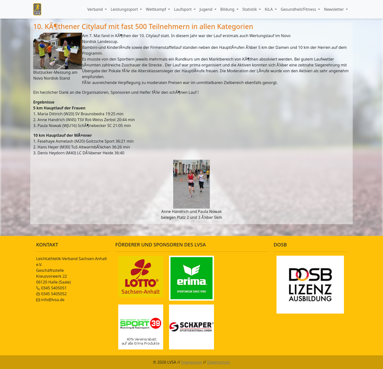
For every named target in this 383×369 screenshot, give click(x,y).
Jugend (206, 9)
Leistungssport (125, 9)
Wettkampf (156, 9)
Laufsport (183, 9)
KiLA (269, 9)
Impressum (191, 362)
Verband (95, 9)
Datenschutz (218, 362)
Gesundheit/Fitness (299, 9)
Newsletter (334, 9)
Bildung (227, 9)
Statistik (250, 9)
